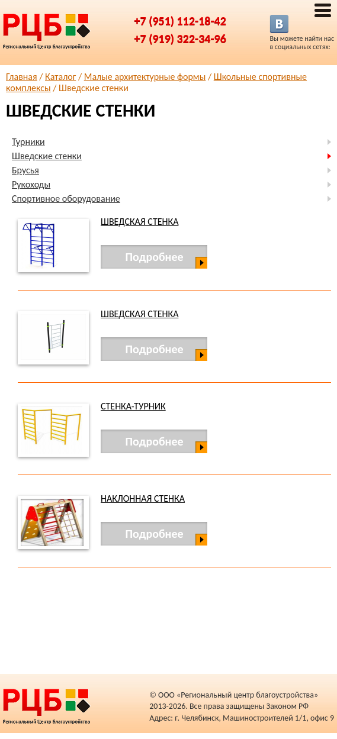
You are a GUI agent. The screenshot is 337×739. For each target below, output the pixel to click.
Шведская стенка (139, 221)
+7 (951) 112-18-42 (180, 21)
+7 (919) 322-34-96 (180, 38)
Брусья (25, 170)
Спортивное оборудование (66, 198)
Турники (28, 141)
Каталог (60, 76)
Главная (21, 76)
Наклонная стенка (143, 498)
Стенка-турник (133, 406)
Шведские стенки (47, 156)
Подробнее (154, 257)
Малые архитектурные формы (145, 76)
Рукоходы (31, 184)
